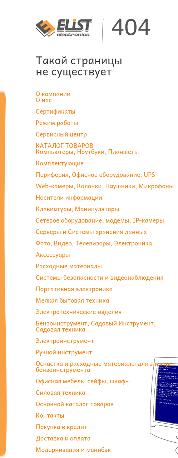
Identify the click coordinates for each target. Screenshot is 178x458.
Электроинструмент (65, 340)
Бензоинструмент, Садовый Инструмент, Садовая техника (96, 326)
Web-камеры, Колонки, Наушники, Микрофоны (105, 186)
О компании (53, 94)
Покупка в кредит (61, 427)
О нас (44, 100)
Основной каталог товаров (75, 404)
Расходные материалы (69, 266)
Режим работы (57, 123)
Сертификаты (55, 111)
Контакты (50, 415)
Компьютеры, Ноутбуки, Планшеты (87, 151)
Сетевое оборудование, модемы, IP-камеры (100, 220)
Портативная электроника (74, 289)
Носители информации (69, 197)
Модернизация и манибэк (73, 449)
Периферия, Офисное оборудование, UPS (95, 174)
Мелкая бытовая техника (72, 300)
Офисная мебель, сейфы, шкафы (83, 381)
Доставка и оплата (63, 438)
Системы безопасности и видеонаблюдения (100, 277)
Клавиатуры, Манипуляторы (77, 209)
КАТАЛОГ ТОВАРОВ (65, 145)
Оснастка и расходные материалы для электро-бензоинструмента (105, 366)
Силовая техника (60, 392)
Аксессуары (53, 254)
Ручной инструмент (64, 352)
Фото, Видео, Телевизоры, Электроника (94, 243)
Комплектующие (60, 163)
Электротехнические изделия (79, 312)
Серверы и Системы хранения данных (91, 231)
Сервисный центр (61, 134)
